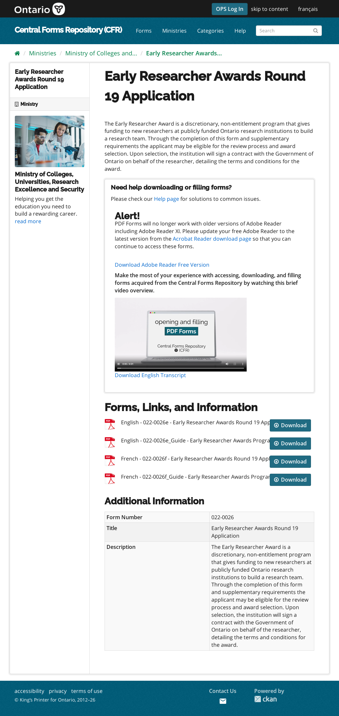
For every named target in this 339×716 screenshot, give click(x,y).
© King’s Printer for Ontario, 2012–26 (55, 700)
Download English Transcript (150, 375)
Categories (210, 30)
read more (28, 221)
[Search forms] (289, 30)
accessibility (29, 691)
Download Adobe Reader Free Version (162, 264)
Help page (166, 198)
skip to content (269, 9)
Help (240, 30)
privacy (58, 691)
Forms (144, 30)
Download (290, 425)
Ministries (174, 30)
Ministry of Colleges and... (101, 53)
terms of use (87, 691)
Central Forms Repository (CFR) (68, 30)
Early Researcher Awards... (184, 53)
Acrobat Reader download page (212, 238)
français (308, 9)
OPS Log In (229, 9)
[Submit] (316, 29)
